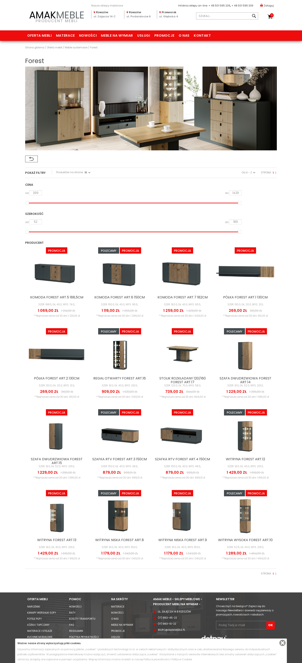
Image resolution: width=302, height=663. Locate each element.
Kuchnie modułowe (39, 574)
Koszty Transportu (82, 556)
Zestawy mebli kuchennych (45, 580)
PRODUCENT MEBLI (56, 16)
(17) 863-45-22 (167, 555)
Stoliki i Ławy (36, 616)
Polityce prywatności (156, 659)
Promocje (164, 35)
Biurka (31, 622)
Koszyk (272, 15)
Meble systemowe (39, 598)
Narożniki (33, 544)
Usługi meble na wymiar (127, 580)
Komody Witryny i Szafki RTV (46, 604)
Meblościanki (36, 586)
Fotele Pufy (34, 556)
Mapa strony (119, 586)
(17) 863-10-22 (167, 561)
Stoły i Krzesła (37, 629)
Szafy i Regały (36, 610)
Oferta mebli (39, 35)
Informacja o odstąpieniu (86, 586)
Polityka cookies (80, 580)
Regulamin (76, 568)
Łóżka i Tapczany (38, 562)
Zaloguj (267, 5)
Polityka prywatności (84, 574)
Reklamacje (77, 592)
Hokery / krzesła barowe (44, 635)
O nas (184, 35)
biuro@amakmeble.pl (171, 567)
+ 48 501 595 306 (242, 5)
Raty (72, 550)
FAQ (71, 562)
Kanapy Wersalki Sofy (41, 550)
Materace (65, 35)
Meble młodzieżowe (39, 592)
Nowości (88, 35)
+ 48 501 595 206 (219, 5)
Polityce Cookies (182, 659)
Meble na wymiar (117, 35)
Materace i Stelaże (39, 568)
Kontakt (202, 35)
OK (270, 562)
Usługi (143, 35)
